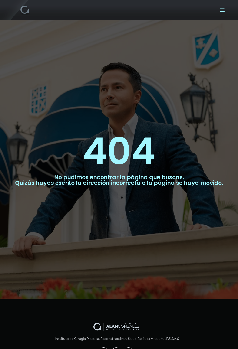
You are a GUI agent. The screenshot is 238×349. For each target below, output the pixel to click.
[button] (222, 10)
